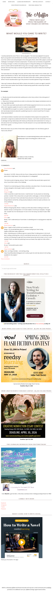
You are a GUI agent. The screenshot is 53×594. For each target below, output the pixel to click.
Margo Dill (7, 192)
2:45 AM (6, 223)
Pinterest (3, 509)
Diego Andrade (8, 249)
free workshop (40, 323)
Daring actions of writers (26, 157)
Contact (47, 1)
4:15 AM (6, 190)
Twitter (3, 507)
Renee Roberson (8, 225)
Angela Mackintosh (9, 205)
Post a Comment (5, 259)
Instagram (3, 505)
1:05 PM (6, 241)
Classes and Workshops (24, 1)
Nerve (26, 158)
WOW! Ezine (11, 1)
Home (4, 1)
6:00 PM (6, 215)
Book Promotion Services (18, 5)
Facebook (3, 503)
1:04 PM (6, 204)
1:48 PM (6, 247)
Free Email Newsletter (35, 5)
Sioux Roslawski (8, 168)
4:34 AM (6, 257)
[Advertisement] (26, 573)
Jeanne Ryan (21, 158)
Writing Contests (38, 1)
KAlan (5, 217)
